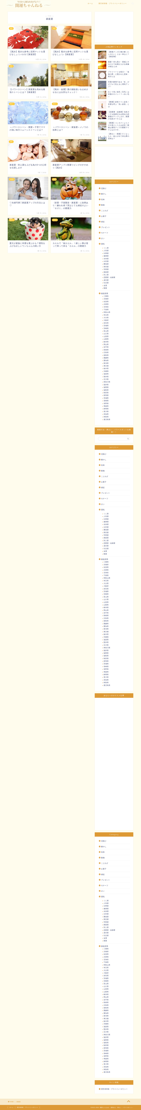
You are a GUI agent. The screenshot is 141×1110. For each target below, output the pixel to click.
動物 (103, 205)
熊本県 (106, 376)
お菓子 (103, 216)
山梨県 (106, 339)
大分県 (106, 317)
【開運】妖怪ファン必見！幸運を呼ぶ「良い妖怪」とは (118, 104)
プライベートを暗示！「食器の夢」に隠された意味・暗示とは (118, 74)
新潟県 (106, 363)
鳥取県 (106, 417)
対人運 (106, 275)
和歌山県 (107, 312)
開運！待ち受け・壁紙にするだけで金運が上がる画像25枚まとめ (118, 64)
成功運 (106, 280)
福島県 (106, 390)
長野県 (106, 403)
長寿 (103, 199)
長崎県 (106, 401)
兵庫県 (106, 304)
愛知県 (106, 360)
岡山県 (106, 344)
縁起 (103, 222)
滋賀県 (106, 374)
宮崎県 (106, 328)
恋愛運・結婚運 (109, 277)
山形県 (106, 336)
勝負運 (106, 264)
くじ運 (106, 248)
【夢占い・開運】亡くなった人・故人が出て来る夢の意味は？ (118, 136)
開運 (105, 288)
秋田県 (106, 393)
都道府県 (104, 293)
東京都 (106, 366)
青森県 (106, 406)
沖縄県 (106, 371)
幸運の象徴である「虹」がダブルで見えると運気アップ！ (118, 84)
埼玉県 (106, 315)
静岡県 (106, 409)
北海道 (106, 307)
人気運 (106, 250)
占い (103, 238)
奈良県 (106, 323)
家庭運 (106, 272)
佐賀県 (106, 301)
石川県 (106, 379)
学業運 (106, 269)
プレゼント (105, 227)
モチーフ (104, 233)
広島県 (106, 352)
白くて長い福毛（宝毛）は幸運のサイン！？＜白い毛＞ (118, 94)
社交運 (106, 283)
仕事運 (106, 253)
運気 (103, 244)
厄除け (103, 188)
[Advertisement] (114, 27)
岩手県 (106, 347)
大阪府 (106, 320)
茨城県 (106, 398)
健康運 (106, 256)
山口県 (106, 333)
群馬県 (106, 395)
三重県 (106, 296)
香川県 (106, 411)
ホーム (90, 3)
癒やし (103, 194)
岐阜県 (106, 342)
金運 (105, 285)
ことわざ (104, 210)
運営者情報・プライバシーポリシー (112, 3)
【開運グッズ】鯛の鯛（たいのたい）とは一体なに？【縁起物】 (118, 54)
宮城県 (106, 325)
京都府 (106, 299)
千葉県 (106, 309)
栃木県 (106, 368)
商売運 (106, 267)
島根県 (106, 350)
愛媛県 (106, 358)
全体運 (106, 259)
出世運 (106, 261)
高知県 (106, 414)
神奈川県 (107, 382)
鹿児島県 (107, 419)
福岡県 (106, 387)
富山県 (106, 331)
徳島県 (106, 355)
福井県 (106, 384)
